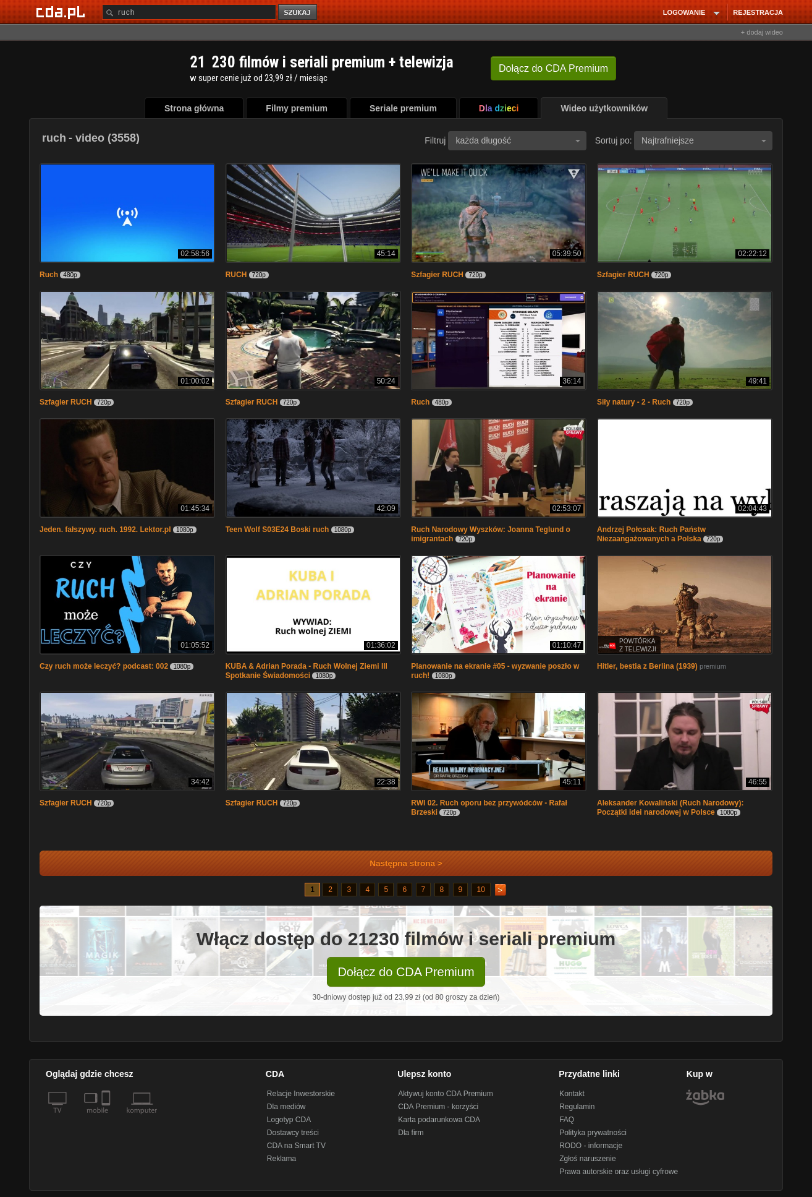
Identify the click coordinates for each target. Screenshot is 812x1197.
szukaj (298, 12)
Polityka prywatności (593, 1132)
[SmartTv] (107, 1117)
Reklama (281, 1158)
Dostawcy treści (293, 1132)
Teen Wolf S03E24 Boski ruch (277, 529)
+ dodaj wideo (762, 32)
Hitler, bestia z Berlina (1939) (647, 666)
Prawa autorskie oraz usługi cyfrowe (618, 1171)
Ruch (49, 274)
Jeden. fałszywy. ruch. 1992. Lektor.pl (105, 529)
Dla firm (410, 1132)
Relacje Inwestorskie (301, 1093)
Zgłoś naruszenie (587, 1158)
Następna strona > (397, 863)
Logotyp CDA (289, 1119)
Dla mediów (286, 1106)
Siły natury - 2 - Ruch (633, 402)
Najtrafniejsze (703, 140)
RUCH (236, 274)
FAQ (566, 1119)
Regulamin (576, 1106)
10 (481, 889)
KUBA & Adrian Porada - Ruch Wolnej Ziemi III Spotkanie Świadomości (306, 671)
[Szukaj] (189, 12)
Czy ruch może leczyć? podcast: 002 (104, 666)
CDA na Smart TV (296, 1145)
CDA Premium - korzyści (438, 1106)
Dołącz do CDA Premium (405, 972)
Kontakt (572, 1093)
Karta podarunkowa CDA (439, 1119)
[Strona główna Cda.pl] (62, 12)
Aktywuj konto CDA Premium (445, 1093)
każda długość (517, 140)
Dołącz (553, 68)
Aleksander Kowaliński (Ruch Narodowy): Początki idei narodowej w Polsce (670, 808)
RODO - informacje (590, 1145)
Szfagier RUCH (437, 274)
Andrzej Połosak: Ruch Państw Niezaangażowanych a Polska (651, 534)
